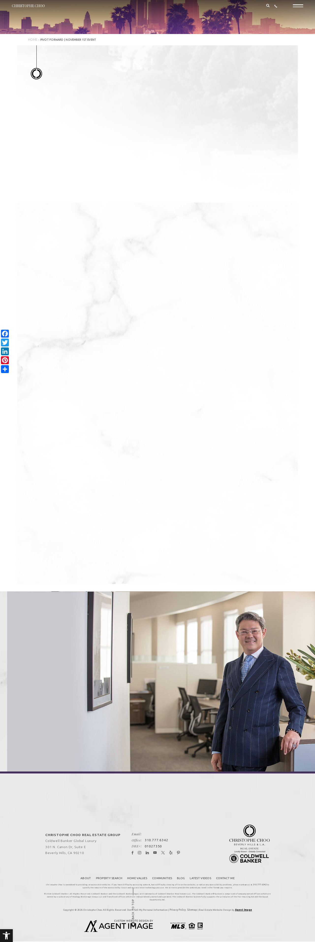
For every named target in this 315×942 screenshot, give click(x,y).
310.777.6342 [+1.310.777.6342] (157, 836)
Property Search (107, 873)
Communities (162, 873)
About (84, 873)
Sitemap (192, 904)
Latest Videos (201, 873)
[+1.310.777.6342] (275, 9)
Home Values (136, 873)
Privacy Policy (179, 904)
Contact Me (226, 873)
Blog (181, 873)
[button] (6, 935)
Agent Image (243, 904)
